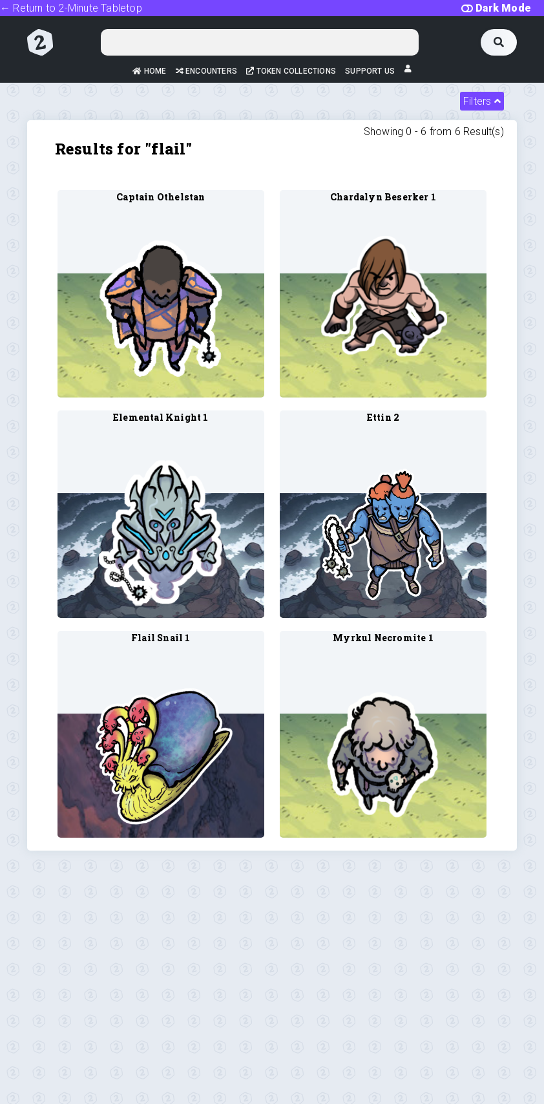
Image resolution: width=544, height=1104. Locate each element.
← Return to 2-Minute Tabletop (71, 8)
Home (149, 71)
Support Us (370, 71)
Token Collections (291, 71)
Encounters (206, 71)
